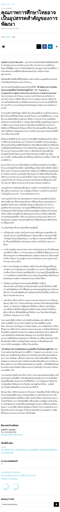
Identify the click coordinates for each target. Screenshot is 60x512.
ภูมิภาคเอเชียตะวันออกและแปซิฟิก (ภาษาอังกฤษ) (18, 475)
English (7, 37)
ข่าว (13, 4)
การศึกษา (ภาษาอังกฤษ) (9, 479)
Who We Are (5, 4)
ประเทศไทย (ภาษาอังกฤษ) (10, 472)
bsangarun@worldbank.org (12, 434)
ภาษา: (3, 37)
